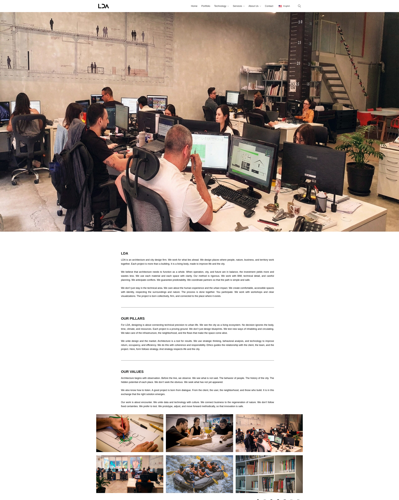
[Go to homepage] (103, 6)
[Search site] (299, 6)
